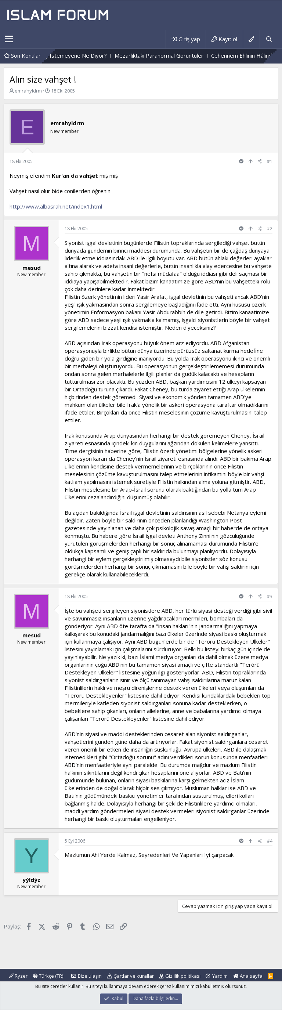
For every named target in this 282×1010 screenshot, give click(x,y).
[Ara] (269, 39)
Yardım (220, 976)
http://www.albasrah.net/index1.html (56, 206)
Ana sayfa (248, 976)
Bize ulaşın (90, 976)
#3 (269, 596)
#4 (269, 841)
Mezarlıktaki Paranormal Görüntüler (178, 55)
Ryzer (18, 976)
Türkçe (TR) (48, 976)
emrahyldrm (28, 90)
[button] (9, 39)
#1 (269, 161)
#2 (269, 228)
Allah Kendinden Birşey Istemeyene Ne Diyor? (69, 55)
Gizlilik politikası (182, 976)
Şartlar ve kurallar (134, 976)
